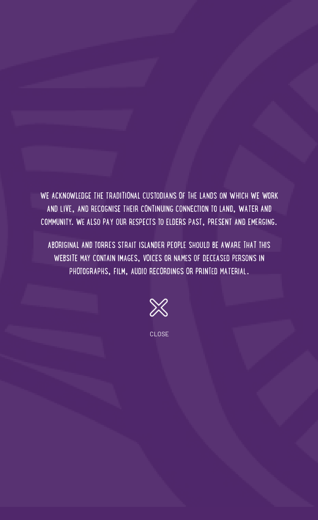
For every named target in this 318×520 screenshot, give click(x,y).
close (159, 318)
